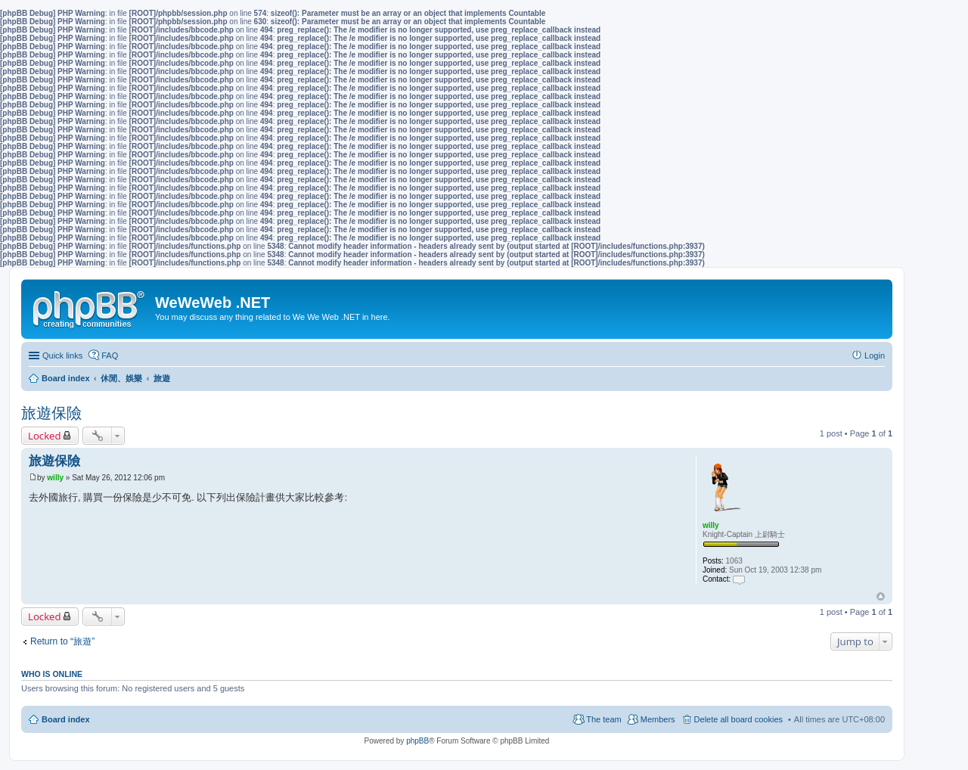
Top (880, 596)
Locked (44, 435)
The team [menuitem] (603, 719)
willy (711, 525)
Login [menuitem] (874, 355)
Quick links (62, 355)
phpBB (417, 741)
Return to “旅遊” (62, 641)
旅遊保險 (51, 413)
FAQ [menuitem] (109, 355)
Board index (66, 719)
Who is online (51, 673)
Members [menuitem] (658, 719)
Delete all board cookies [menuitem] (738, 719)
